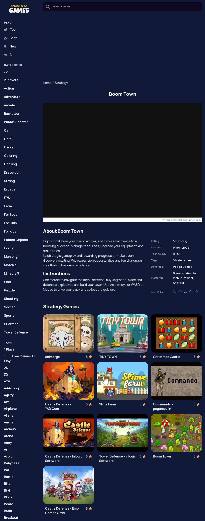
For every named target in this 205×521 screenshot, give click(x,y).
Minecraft (11, 273)
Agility (9, 395)
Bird (7, 490)
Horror (9, 248)
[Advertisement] (122, 46)
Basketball (12, 113)
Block (8, 497)
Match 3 (10, 265)
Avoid (8, 456)
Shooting (11, 298)
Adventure (12, 97)
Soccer (9, 307)
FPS (7, 198)
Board (8, 504)
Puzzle (9, 290)
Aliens (8, 415)
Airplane (10, 408)
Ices (189, 260)
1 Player (10, 349)
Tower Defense (16, 332)
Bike (7, 483)
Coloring (10, 155)
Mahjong (11, 256)
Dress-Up (11, 172)
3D (6, 374)
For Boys (10, 214)
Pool (7, 282)
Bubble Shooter (16, 122)
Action (9, 88)
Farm (8, 206)
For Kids (10, 231)
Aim (7, 402)
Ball (7, 470)
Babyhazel (12, 463)
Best (10, 38)
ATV (7, 381)
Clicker (9, 147)
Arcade (9, 105)
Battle (8, 477)
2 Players (11, 80)
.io (6, 71)
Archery (10, 429)
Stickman (11, 324)
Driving (9, 181)
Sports (9, 315)
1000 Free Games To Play (19, 358)
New (10, 46)
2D (6, 368)
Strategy (61, 83)
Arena (8, 436)
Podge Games (182, 267)
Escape (9, 189)
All (8, 54)
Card (8, 139)
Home (47, 83)
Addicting (11, 388)
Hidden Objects (16, 240)
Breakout (11, 517)
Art (6, 449)
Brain (8, 511)
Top (10, 29)
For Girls (10, 223)
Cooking (10, 164)
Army (8, 442)
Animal (9, 422)
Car (7, 130)
